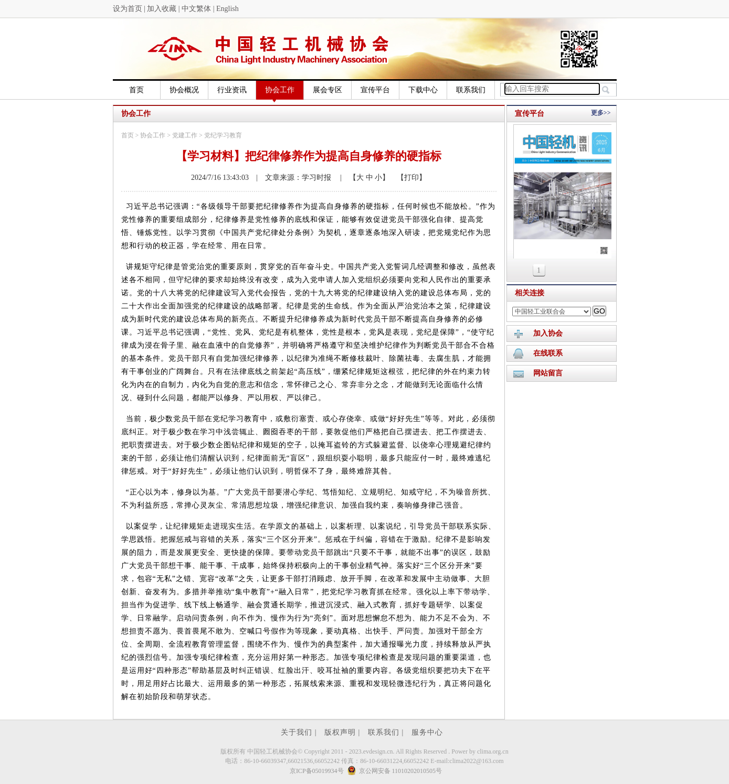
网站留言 (548, 373)
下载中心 (423, 90)
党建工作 (184, 135)
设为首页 (127, 9)
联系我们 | (387, 732)
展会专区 (327, 90)
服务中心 (427, 732)
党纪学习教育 (223, 135)
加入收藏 (161, 9)
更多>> (601, 112)
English (227, 9)
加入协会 (548, 333)
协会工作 (279, 93)
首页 (136, 90)
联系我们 (470, 90)
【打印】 (407, 177)
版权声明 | (343, 732)
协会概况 (184, 90)
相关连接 (529, 293)
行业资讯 (232, 90)
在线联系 (548, 353)
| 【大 (348, 177)
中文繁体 (196, 9)
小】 (381, 177)
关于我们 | (300, 732)
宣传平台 (375, 90)
